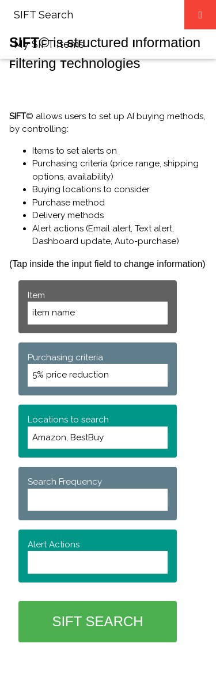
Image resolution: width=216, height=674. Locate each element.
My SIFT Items (49, 44)
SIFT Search (43, 15)
